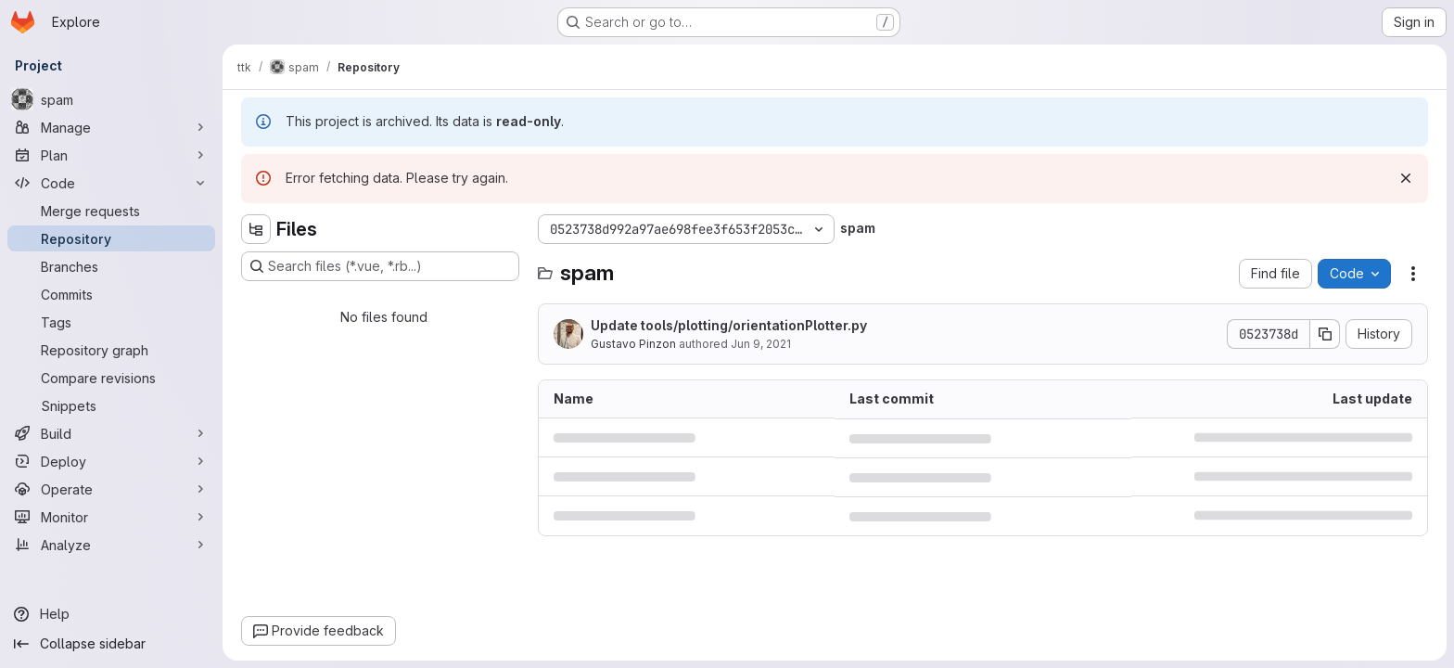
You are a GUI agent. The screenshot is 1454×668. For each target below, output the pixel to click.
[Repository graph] (111, 350)
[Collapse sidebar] (111, 644)
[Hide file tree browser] (256, 229)
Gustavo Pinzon (633, 344)
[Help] (111, 614)
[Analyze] (111, 545)
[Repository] (111, 238)
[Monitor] (111, 517)
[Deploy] (111, 461)
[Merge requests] (111, 211)
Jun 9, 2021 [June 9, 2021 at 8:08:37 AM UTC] (761, 344)
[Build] (111, 433)
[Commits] (111, 294)
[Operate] (111, 489)
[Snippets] (111, 405)
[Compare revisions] (111, 378)
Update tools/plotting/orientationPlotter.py (729, 325)
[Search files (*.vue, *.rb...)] (380, 266)
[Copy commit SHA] (1325, 334)
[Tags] (111, 322)
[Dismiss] (1406, 178)
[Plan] (111, 155)
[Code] (111, 183)
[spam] (111, 99)
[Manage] (111, 127)
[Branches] (111, 266)
